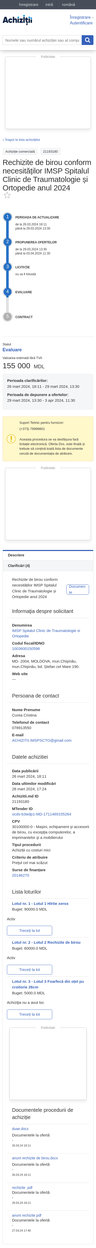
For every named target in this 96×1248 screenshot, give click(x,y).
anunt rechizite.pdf (26, 1215)
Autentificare (81, 23)
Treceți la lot (29, 930)
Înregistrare (80, 17)
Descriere (16, 555)
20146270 (20, 875)
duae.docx (20, 1129)
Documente (77, 589)
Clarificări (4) (19, 566)
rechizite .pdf (22, 1188)
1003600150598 (26, 648)
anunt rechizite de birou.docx (35, 1158)
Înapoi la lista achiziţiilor (22, 140)
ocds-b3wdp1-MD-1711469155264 (41, 814)
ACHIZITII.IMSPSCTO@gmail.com (41, 740)
